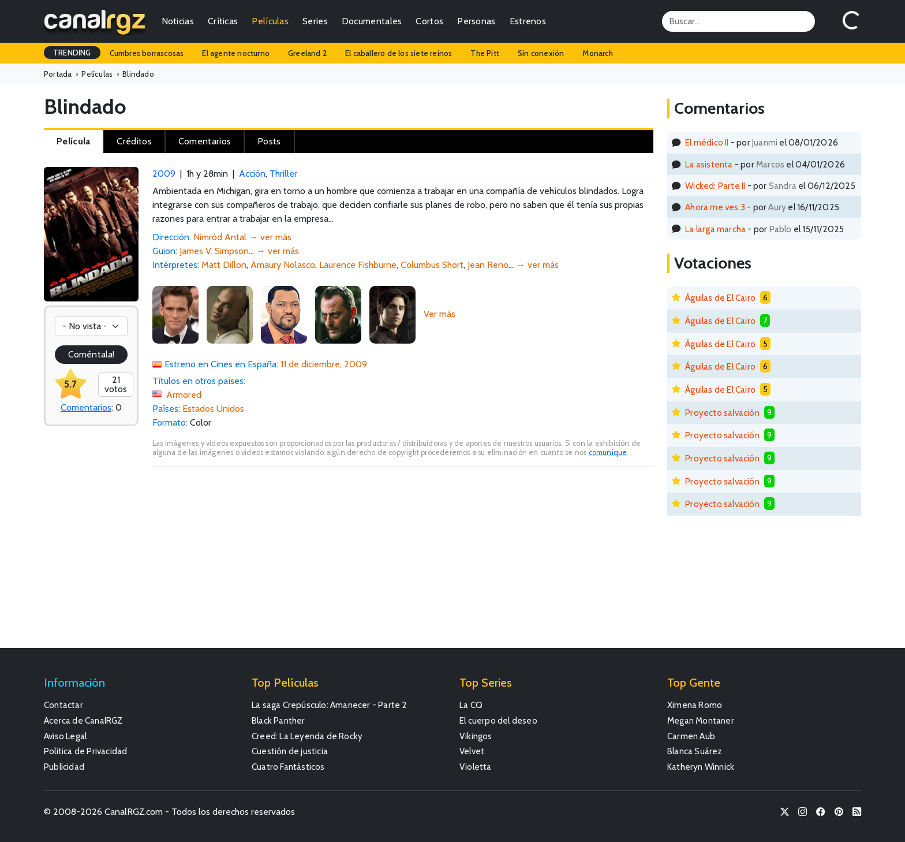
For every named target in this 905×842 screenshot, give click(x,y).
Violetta (475, 766)
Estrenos (528, 21)
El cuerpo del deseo (498, 720)
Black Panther (278, 720)
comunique (608, 452)
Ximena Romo (694, 704)
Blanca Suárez (695, 751)
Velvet (471, 751)
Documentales (372, 21)
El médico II (706, 142)
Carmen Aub (691, 736)
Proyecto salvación (722, 412)
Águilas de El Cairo (720, 297)
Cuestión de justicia (290, 751)
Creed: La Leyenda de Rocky (307, 736)
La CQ (471, 704)
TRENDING (72, 52)
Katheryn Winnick (700, 766)
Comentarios (86, 407)
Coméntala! (91, 354)
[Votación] (91, 326)
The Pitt (484, 53)
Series (315, 21)
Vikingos (475, 736)
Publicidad (64, 766)
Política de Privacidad (85, 751)
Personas (476, 21)
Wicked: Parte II (715, 185)
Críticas (223, 21)
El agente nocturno (236, 53)
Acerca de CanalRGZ (83, 720)
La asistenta (708, 164)
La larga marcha (715, 228)
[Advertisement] (402, 563)
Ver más (439, 313)
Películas (270, 21)
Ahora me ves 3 (715, 207)
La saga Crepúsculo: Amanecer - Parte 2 (329, 704)
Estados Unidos (213, 408)
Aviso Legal (65, 736)
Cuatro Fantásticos (288, 766)
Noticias (178, 21)
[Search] (738, 21)
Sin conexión (541, 53)
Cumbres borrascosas (147, 53)
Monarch (597, 53)
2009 (163, 173)
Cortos (429, 21)
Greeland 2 (307, 53)
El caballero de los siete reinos (398, 53)
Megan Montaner (700, 720)
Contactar (63, 704)
